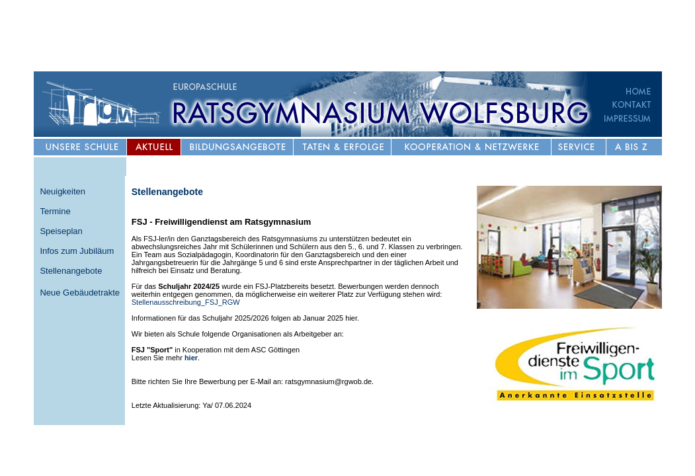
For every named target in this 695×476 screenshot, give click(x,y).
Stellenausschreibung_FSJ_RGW (186, 302)
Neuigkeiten (62, 191)
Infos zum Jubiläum (77, 251)
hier (191, 358)
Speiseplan (61, 231)
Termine (55, 211)
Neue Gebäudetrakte (80, 293)
